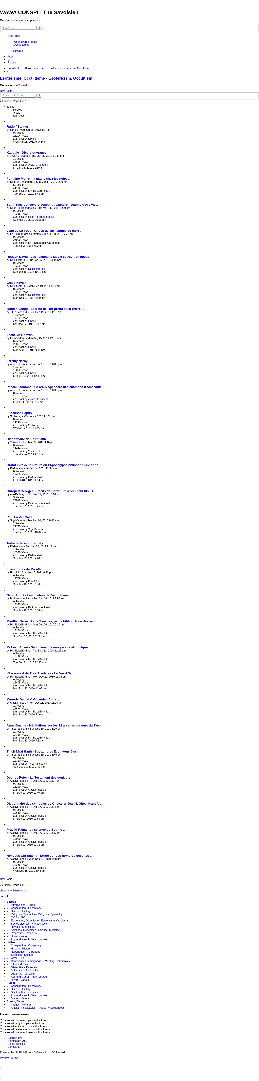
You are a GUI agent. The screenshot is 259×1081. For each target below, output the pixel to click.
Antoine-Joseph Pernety (25, 543)
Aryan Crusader (19, 155)
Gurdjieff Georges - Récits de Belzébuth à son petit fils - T (50, 491)
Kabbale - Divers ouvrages (26, 152)
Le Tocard (21, 85)
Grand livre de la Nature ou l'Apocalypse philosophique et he (52, 465)
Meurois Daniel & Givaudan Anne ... (33, 699)
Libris (13, 129)
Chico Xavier (16, 282)
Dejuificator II (17, 260)
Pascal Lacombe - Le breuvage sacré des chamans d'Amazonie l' (55, 387)
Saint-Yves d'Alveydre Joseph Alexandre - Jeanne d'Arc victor (53, 204)
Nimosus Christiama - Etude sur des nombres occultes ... (49, 855)
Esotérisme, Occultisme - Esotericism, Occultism (46, 78)
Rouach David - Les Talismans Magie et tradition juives (48, 256)
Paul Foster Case (19, 517)
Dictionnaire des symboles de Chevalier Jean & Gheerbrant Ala (54, 803)
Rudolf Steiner (17, 126)
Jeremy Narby (17, 361)
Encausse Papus (19, 413)
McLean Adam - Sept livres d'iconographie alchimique (47, 647)
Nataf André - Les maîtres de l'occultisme (38, 595)
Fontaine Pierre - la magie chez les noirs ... (39, 178)
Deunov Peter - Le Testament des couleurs (39, 777)
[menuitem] (25, 41)
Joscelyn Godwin (20, 335)
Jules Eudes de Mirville (24, 569)
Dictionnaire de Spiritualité (27, 439)
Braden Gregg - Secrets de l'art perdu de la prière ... (45, 309)
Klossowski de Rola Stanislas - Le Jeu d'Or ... (41, 673)
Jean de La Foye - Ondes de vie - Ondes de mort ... (45, 230)
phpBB (19, 1052)
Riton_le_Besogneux (22, 208)
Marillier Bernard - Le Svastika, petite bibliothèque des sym (51, 621)
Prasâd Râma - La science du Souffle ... (36, 829)
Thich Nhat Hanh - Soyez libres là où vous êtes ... (43, 751)
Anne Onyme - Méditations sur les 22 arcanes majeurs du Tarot (54, 725)
